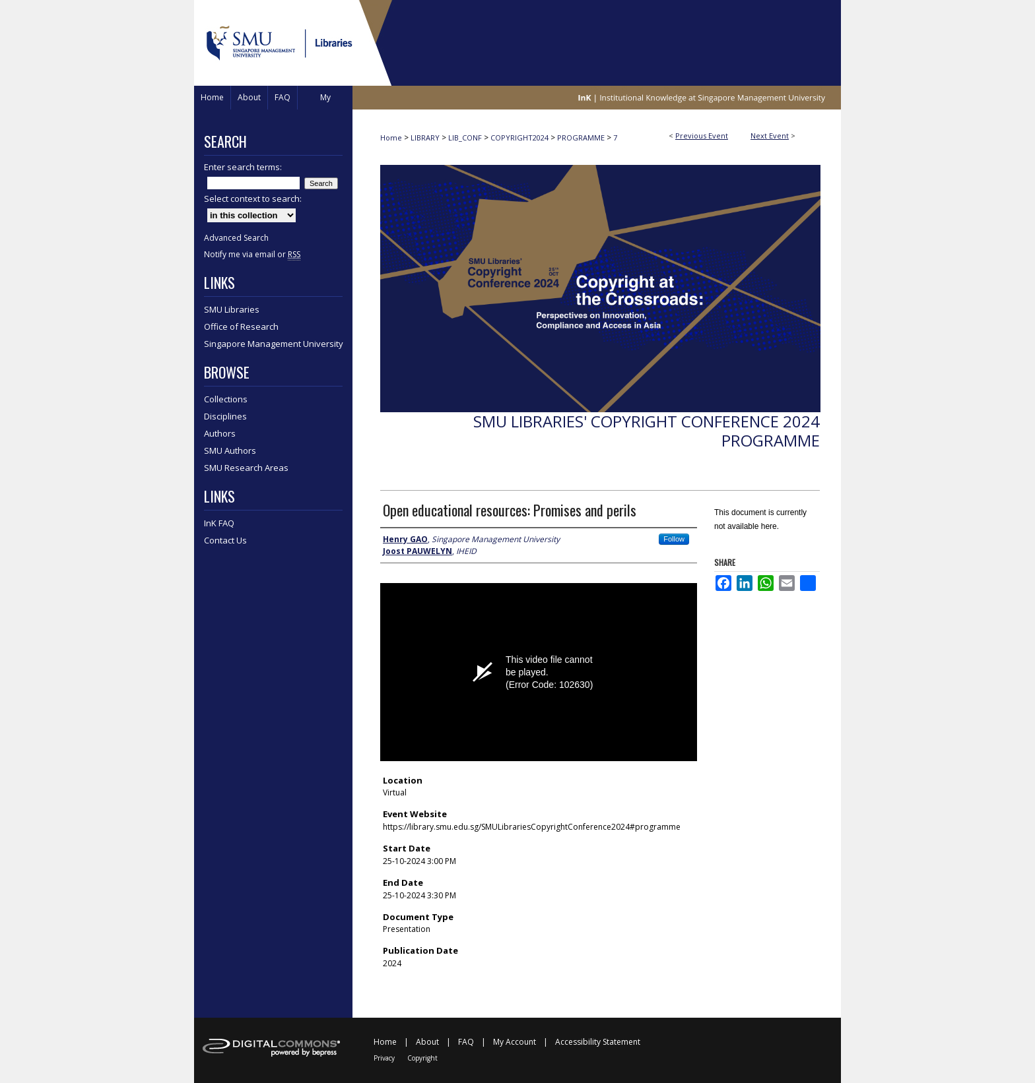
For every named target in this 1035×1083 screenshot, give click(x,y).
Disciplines (225, 416)
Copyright (422, 1058)
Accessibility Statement (597, 1041)
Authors (220, 433)
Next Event (770, 135)
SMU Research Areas (246, 468)
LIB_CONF (466, 137)
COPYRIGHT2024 (520, 137)
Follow (673, 539)
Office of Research (241, 326)
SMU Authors (230, 450)
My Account (514, 1041)
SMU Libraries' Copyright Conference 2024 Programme (646, 430)
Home (391, 137)
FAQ (466, 1041)
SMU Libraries (231, 309)
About (427, 1041)
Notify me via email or (252, 254)
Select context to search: (253, 198)
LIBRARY (426, 137)
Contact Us (225, 540)
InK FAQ (219, 523)
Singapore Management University (273, 344)
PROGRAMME (582, 137)
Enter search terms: (243, 167)
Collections (226, 399)
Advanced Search (236, 237)
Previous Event (701, 135)
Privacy (384, 1058)
